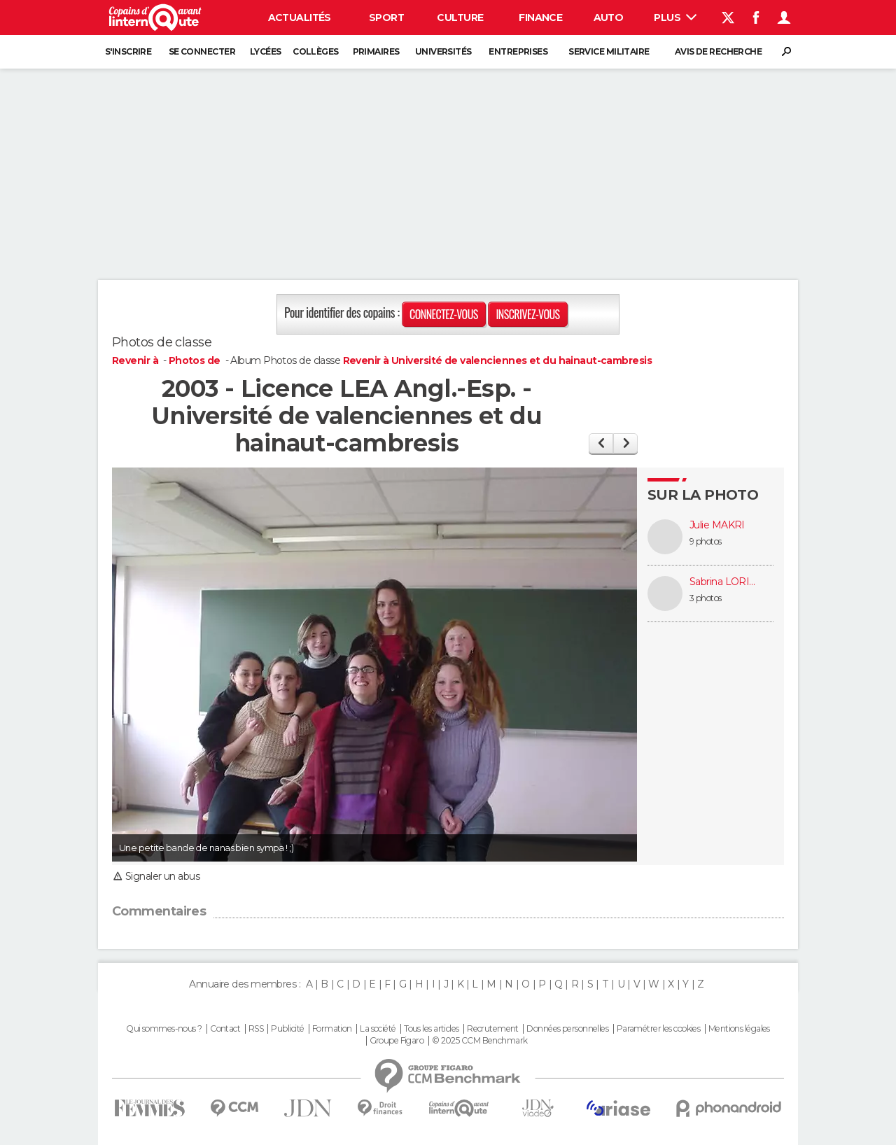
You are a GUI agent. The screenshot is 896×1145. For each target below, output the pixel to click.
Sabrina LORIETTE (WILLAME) (725, 582)
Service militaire (608, 51)
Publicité (287, 1029)
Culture (460, 17)
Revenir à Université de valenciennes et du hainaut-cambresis (497, 360)
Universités (443, 51)
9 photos (706, 541)
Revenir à (136, 360)
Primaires (376, 51)
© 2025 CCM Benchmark (480, 1041)
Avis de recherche (718, 51)
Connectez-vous (444, 314)
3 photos (706, 598)
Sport (386, 17)
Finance (540, 17)
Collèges (316, 51)
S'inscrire (128, 51)
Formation (332, 1029)
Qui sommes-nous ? (164, 1029)
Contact (225, 1029)
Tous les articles (431, 1029)
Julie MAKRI (717, 525)
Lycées (265, 51)
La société (378, 1029)
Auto (609, 17)
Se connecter (202, 51)
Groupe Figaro (397, 1041)
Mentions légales (739, 1029)
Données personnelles (567, 1029)
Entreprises (518, 51)
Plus (675, 17)
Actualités (299, 17)
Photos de (196, 360)
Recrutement (493, 1029)
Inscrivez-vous (527, 314)
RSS (255, 1029)
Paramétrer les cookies (659, 1029)
